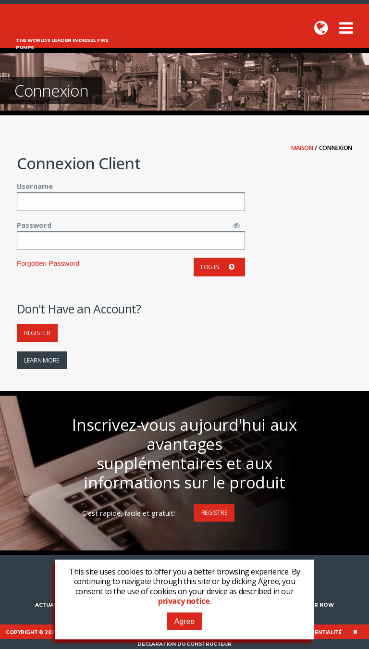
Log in (219, 267)
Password (34, 225)
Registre (214, 513)
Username (35, 186)
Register (37, 333)
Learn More (42, 360)
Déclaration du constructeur (184, 644)
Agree (184, 621)
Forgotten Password (48, 263)
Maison (303, 148)
